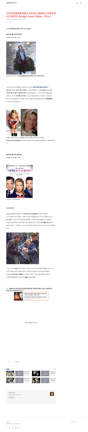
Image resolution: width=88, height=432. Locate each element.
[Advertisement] (31, 322)
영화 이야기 (8, 19)
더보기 (54, 369)
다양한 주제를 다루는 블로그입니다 (15, 394)
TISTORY (8, 421)
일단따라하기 (11, 3)
